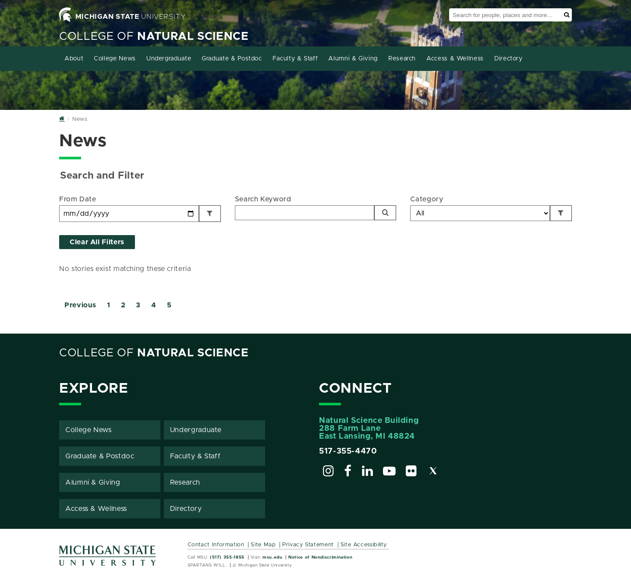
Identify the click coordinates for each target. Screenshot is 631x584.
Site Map (263, 545)
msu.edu (272, 557)
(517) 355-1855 (227, 557)
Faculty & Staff (295, 59)
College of (154, 36)
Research (402, 59)
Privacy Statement (308, 545)
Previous (80, 305)
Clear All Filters (97, 242)
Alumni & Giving (353, 59)
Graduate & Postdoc (232, 59)
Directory (508, 59)
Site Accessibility (363, 545)
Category (426, 199)
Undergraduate (168, 59)
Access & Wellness (455, 59)
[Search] (385, 212)
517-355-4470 (348, 451)
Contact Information (216, 545)
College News (115, 59)
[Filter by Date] (210, 213)
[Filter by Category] (561, 213)
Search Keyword (263, 199)
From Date (77, 199)
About (73, 59)
